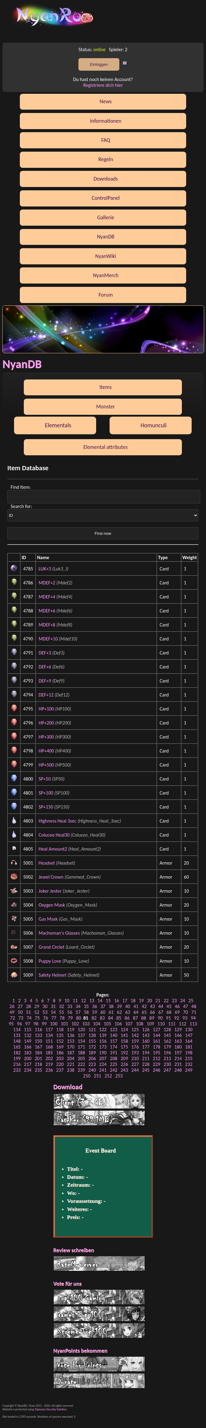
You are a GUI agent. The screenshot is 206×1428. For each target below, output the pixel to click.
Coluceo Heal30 (53, 835)
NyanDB (105, 236)
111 (171, 1024)
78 (62, 1018)
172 (92, 1047)
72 (12, 1018)
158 (124, 1041)
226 (124, 1064)
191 (113, 1053)
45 (169, 1006)
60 (102, 1012)
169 (59, 1047)
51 (28, 1012)
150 (38, 1041)
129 (178, 1029)
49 (11, 1012)
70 (185, 1012)
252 (108, 1076)
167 (38, 1047)
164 (188, 1041)
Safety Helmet (52, 975)
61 (111, 1012)
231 (178, 1064)
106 (118, 1024)
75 (37, 1018)
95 (11, 1024)
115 (27, 1029)
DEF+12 (45, 695)
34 (78, 1006)
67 (160, 1012)
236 (49, 1070)
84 (110, 1018)
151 (49, 1041)
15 (108, 1000)
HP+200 (46, 723)
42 (144, 1006)
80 (78, 1018)
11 (75, 1000)
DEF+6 (44, 667)
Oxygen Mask (51, 905)
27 (20, 1006)
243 (124, 1070)
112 (182, 1024)
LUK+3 (44, 569)
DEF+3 (44, 653)
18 (133, 1000)
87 (135, 1018)
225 (113, 1064)
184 (38, 1053)
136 (70, 1035)
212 (156, 1058)
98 (36, 1024)
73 (20, 1018)
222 (81, 1064)
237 (59, 1070)
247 (167, 1070)
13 (91, 1000)
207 (103, 1058)
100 (53, 1024)
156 (103, 1041)
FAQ (105, 140)
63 (127, 1012)
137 (81, 1035)
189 (92, 1053)
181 (188, 1047)
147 (188, 1035)
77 (53, 1018)
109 (150, 1024)
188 (81, 1053)
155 (92, 1041)
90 (160, 1018)
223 (92, 1064)
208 (113, 1058)
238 (70, 1070)
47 (185, 1006)
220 (59, 1064)
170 (70, 1047)
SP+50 (44, 779)
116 (38, 1029)
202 (49, 1058)
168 (49, 1047)
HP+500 (46, 765)
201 (38, 1058)
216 (16, 1064)
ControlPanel (106, 198)
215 (188, 1058)
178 (156, 1047)
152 (59, 1041)
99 (44, 1024)
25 (190, 1000)
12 (83, 1000)
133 (38, 1035)
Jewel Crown (50, 877)
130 (188, 1029)
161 (156, 1041)
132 (27, 1035)
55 (61, 1012)
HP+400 (46, 751)
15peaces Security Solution (50, 1409)
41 (135, 1006)
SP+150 (45, 807)
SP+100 (45, 793)
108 (139, 1024)
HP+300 (46, 737)
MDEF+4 (46, 597)
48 (193, 1006)
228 (146, 1064)
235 (38, 1070)
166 (27, 1047)
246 (156, 1070)
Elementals (58, 425)
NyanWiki (105, 256)
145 (167, 1035)
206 (92, 1058)
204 (70, 1058)
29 (36, 1006)
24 (182, 1000)
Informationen (105, 121)
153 (70, 1041)
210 (135, 1058)
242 (113, 1070)
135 (59, 1035)
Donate (99, 1380)
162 (167, 1041)
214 (178, 1058)
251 (97, 1076)
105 (107, 1024)
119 (70, 1029)
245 (146, 1070)
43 (152, 1006)
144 (156, 1035)
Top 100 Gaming (99, 1297)
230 (167, 1064)
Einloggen (99, 64)
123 (113, 1029)
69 (177, 1012)
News (106, 101)
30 (44, 1006)
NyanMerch (105, 275)
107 (128, 1024)
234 (27, 1070)
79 (70, 1018)
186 (59, 1053)
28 (28, 1006)
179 (167, 1047)
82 (94, 1018)
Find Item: (21, 487)
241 (103, 1070)
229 (156, 1064)
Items (105, 387)
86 (127, 1018)
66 (152, 1012)
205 (81, 1058)
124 (124, 1029)
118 (59, 1029)
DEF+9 (44, 681)
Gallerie (105, 217)
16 (116, 1000)
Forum (106, 294)
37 (102, 1006)
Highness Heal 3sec (57, 821)
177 (146, 1047)
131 (16, 1035)
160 (146, 1041)
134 (49, 1035)
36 (94, 1006)
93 (185, 1018)
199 (16, 1058)
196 (167, 1053)
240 (92, 1070)
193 (135, 1053)
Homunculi (153, 425)
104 (96, 1024)
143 (146, 1035)
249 (188, 1070)
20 (149, 1000)
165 (16, 1047)
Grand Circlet (51, 947)
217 (27, 1064)
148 (16, 1041)
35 (86, 1006)
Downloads (105, 178)
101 (64, 1024)
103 (85, 1024)
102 (75, 1024)
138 (92, 1035)
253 (119, 1076)
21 (157, 1000)
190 (103, 1053)
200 (27, 1058)
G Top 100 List (99, 1313)
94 (193, 1018)
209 (124, 1058)
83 (102, 1018)
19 (141, 1000)
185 (49, 1053)
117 (49, 1029)
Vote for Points (99, 1364)
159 (135, 1041)
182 (16, 1053)
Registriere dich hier (103, 85)
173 (103, 1047)
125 (135, 1029)
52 (36, 1012)
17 (124, 1000)
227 (135, 1064)
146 (178, 1035)
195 (156, 1053)
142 (135, 1035)
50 (20, 1012)
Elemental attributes (105, 447)
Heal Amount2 (52, 849)
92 (176, 1018)
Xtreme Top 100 (99, 1330)
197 (178, 1053)
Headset (46, 863)
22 (166, 1000)
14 (100, 1000)
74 (29, 1018)
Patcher (99, 1118)
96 (19, 1024)
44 (160, 1006)
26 (11, 1006)
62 (119, 1012)
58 (86, 1012)
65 (144, 1012)
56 (69, 1012)
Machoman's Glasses (59, 933)
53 (44, 1012)
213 (167, 1058)
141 (124, 1035)
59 (94, 1012)
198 (188, 1053)
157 (113, 1041)
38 (111, 1006)
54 (53, 1012)
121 (92, 1029)
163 (178, 1041)
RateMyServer (99, 1263)
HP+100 (46, 709)
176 (135, 1047)
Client (99, 1101)
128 (167, 1029)
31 (53, 1006)
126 (146, 1029)
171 (81, 1047)
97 (27, 1024)
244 (135, 1070)
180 (178, 1047)
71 (193, 1012)
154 (81, 1041)
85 (118, 1018)
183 (27, 1053)
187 (70, 1053)
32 (61, 1006)
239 (81, 1070)
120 (81, 1029)
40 (127, 1006)
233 (16, 1070)
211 (146, 1058)
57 (78, 1012)
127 (156, 1029)
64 (135, 1012)
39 (119, 1006)
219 (49, 1064)
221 (70, 1064)
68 (169, 1012)
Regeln (105, 159)
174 (113, 1047)
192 (124, 1053)
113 (193, 1024)
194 (146, 1053)
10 (66, 1000)
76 (45, 1018)
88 (143, 1018)
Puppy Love (49, 961)
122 (103, 1029)
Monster (105, 406)
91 (168, 1018)
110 (161, 1024)
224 (103, 1064)
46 (177, 1006)
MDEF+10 (48, 639)
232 (188, 1064)
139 (103, 1035)
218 (38, 1064)
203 (59, 1058)
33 (69, 1006)
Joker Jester (49, 891)
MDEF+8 (46, 625)
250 (86, 1076)
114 (16, 1029)
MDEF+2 (46, 583)
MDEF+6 (46, 611)
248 (178, 1070)
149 (27, 1041)
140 (113, 1035)
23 (174, 1000)
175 (124, 1047)
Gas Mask (48, 919)
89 (152, 1018)
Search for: (21, 506)
